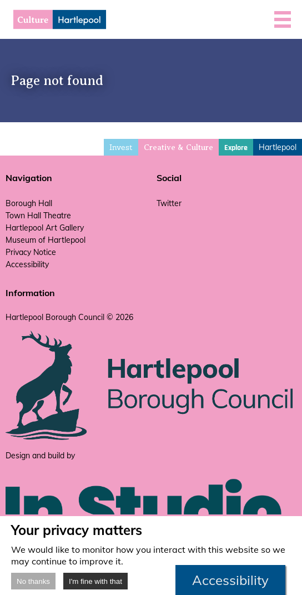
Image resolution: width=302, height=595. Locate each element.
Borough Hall (29, 203)
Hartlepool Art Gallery (45, 228)
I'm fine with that (95, 581)
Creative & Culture (178, 147)
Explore (236, 148)
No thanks (33, 581)
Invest (121, 147)
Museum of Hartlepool (45, 240)
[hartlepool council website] (151, 438)
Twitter (169, 203)
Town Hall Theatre (38, 216)
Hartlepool (277, 147)
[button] (282, 19)
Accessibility (27, 264)
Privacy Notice (31, 252)
